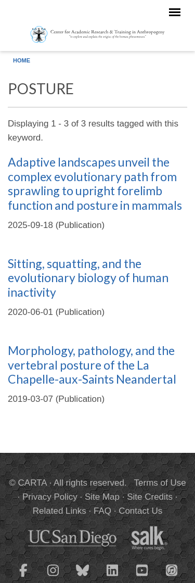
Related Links (59, 511)
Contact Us (140, 511)
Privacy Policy (49, 497)
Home (21, 60)
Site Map (102, 497)
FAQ (102, 511)
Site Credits (150, 497)
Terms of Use (160, 483)
